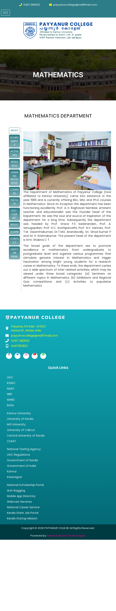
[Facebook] (9, 356)
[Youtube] (35, 356)
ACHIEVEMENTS (14, 141)
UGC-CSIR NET (14, 214)
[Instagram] (26, 356)
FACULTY (14, 202)
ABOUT (15, 130)
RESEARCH (14, 163)
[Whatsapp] (43, 356)
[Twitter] (17, 356)
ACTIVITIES (14, 153)
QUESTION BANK (14, 253)
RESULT (14, 224)
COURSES (14, 191)
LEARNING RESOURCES (14, 178)
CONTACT (14, 240)
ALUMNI (14, 231)
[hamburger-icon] (5, 13)
